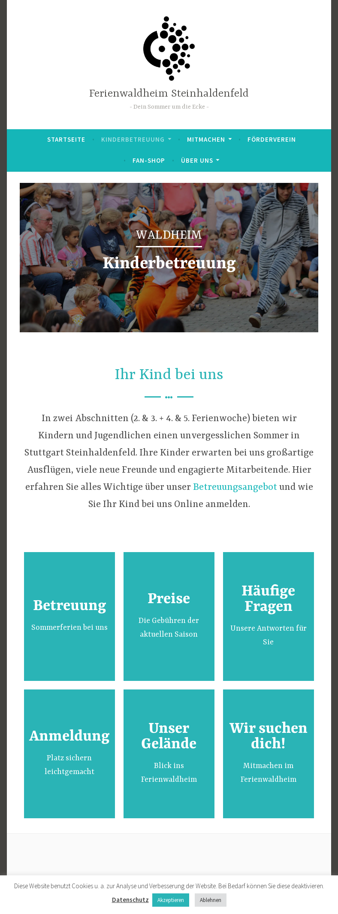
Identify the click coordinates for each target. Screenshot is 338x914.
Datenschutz (130, 900)
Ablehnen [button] (210, 900)
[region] (169, 257)
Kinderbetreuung (133, 139)
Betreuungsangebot (235, 487)
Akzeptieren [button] (170, 900)
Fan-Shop (149, 160)
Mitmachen (206, 139)
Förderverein (271, 139)
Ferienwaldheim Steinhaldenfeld (169, 94)
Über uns (197, 160)
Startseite (66, 139)
